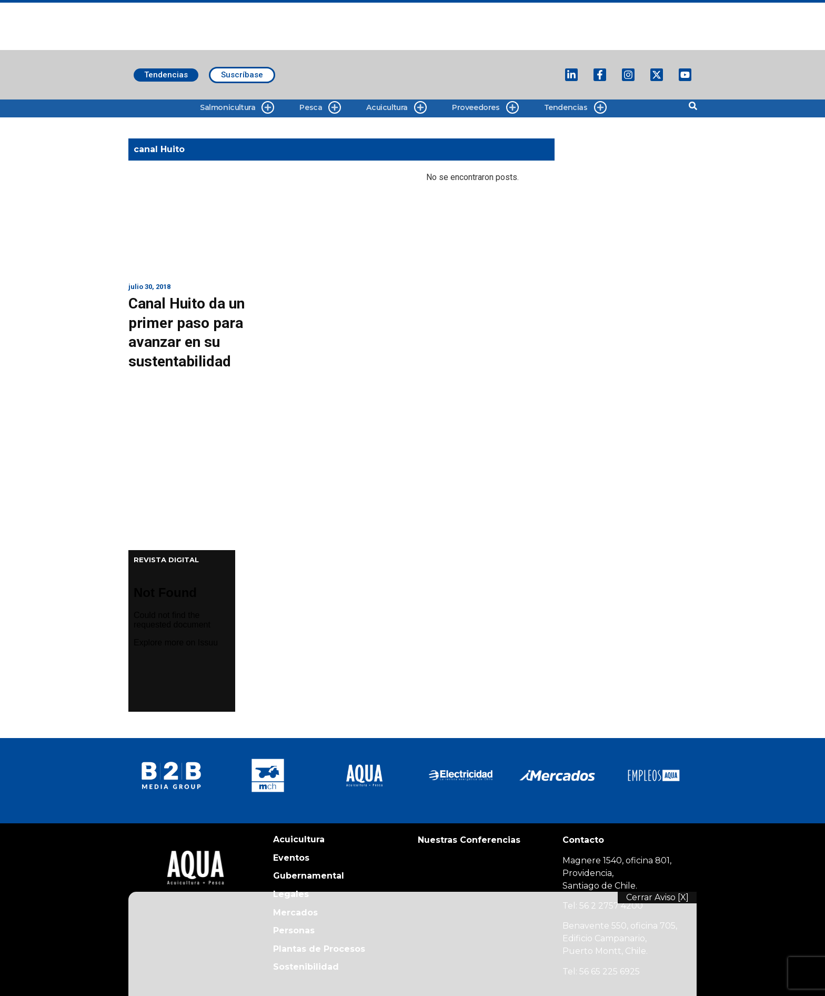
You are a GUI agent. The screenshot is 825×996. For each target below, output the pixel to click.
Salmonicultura (237, 108)
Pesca (320, 108)
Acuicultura (396, 108)
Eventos (291, 858)
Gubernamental (308, 876)
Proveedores (485, 108)
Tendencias (575, 108)
